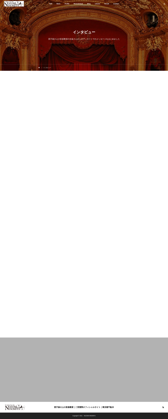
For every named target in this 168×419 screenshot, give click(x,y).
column (97, 4)
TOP (50, 4)
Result (106, 4)
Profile (67, 4)
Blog (89, 4)
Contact (116, 4)
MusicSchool (78, 4)
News (58, 4)
